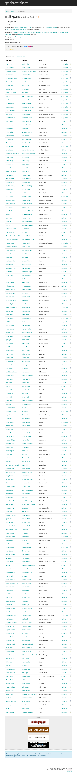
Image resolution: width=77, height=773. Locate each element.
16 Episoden (64, 103)
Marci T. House (10, 658)
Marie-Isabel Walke (27, 225)
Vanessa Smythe (10, 536)
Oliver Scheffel (26, 662)
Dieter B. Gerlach (41, 32)
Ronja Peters (25, 536)
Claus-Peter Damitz (27, 143)
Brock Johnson (10, 400)
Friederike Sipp (26, 669)
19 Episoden (64, 92)
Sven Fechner (26, 594)
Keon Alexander (10, 501)
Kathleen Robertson (11, 622)
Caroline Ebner (26, 207)
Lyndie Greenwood (11, 307)
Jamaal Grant (9, 168)
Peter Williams (10, 640)
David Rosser (9, 264)
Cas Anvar (9, 64)
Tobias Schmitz (26, 683)
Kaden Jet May (10, 533)
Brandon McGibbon (11, 246)
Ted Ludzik (9, 597)
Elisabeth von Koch (27, 572)
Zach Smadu (9, 311)
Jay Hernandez (10, 297)
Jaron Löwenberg (27, 501)
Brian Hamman (10, 626)
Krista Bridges (10, 211)
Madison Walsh (10, 200)
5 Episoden (64, 135)
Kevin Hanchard (10, 408)
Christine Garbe (26, 526)
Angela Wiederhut (27, 214)
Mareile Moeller (26, 307)
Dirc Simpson (25, 382)
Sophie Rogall (26, 243)
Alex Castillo (9, 207)
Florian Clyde (25, 604)
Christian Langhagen (24, 34)
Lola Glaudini (9, 214)
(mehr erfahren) (18, 40)
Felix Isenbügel (26, 386)
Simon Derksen (26, 178)
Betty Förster (25, 304)
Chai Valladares (10, 293)
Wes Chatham (10, 67)
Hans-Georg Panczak (28, 107)
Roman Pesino (10, 637)
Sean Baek (9, 257)
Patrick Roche (26, 75)
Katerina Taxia (10, 429)
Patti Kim (8, 225)
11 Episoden (64, 307)
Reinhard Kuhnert (27, 118)
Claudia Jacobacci (27, 203)
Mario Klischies (26, 418)
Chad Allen (9, 594)
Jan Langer (25, 365)
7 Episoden (64, 186)
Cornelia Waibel (26, 425)
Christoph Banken (27, 472)
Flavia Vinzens (26, 690)
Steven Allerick (10, 182)
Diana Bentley (10, 651)
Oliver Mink (25, 408)
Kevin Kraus (25, 229)
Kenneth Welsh (10, 375)
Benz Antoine (9, 522)
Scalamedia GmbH (51, 27)
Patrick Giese (25, 347)
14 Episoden (64, 107)
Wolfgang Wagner (27, 132)
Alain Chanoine (10, 612)
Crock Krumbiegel (27, 271)
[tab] (38, 48)
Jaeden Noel (9, 433)
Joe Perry (8, 665)
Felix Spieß (25, 257)
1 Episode (64, 121)
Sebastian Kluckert (27, 712)
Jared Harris (9, 150)
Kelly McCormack (11, 458)
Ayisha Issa (9, 519)
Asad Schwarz (26, 246)
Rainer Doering (26, 354)
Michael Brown (10, 479)
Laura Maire (25, 82)
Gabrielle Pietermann (28, 96)
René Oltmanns (26, 254)
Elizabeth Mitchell (11, 615)
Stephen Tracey (10, 186)
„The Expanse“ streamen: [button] (20, 46)
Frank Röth (25, 619)
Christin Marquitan (27, 615)
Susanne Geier (26, 569)
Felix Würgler (25, 135)
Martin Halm (25, 64)
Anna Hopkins (10, 547)
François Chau (10, 107)
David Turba (25, 343)
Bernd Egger (25, 447)
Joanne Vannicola (11, 569)
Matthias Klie (25, 85)
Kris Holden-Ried (11, 261)
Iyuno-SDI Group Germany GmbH (16, 29)
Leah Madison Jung (11, 529)
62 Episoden (64, 75)
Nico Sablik (25, 293)
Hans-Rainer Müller (27, 375)
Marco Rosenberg (27, 186)
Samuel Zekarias (26, 286)
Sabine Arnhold (26, 125)
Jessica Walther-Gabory (29, 565)
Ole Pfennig (25, 92)
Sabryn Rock (9, 576)
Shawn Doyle (9, 85)
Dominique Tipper (11, 71)
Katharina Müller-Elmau (28, 211)
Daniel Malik (9, 193)
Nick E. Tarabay (10, 110)
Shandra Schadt (26, 547)
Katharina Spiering (27, 608)
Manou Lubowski (26, 461)
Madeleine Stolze (27, 332)
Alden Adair (9, 662)
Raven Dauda (10, 562)
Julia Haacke (25, 687)
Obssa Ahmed (10, 329)
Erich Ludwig (25, 160)
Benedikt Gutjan (26, 404)
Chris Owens (9, 314)
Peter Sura (25, 540)
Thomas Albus (26, 522)
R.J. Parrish (9, 418)
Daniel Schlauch (26, 103)
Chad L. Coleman (11, 92)
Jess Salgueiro (10, 232)
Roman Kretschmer (27, 400)
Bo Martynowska (10, 361)
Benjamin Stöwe (26, 483)
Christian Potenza (11, 515)
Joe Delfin (8, 404)
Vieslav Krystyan (10, 579)
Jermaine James (10, 587)
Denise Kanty (25, 590)
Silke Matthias (26, 554)
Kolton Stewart (10, 282)
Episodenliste (21, 57)
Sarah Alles (25, 368)
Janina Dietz (25, 340)
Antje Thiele (25, 429)
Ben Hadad (25, 533)
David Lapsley (10, 508)
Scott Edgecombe (11, 300)
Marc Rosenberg (26, 640)
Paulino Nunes (10, 619)
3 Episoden (64, 153)
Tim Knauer (25, 411)
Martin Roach (9, 143)
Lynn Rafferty (9, 504)
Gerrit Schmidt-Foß (27, 644)
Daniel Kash (9, 157)
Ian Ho (7, 708)
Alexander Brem (26, 110)
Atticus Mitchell (10, 343)
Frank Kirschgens (27, 196)
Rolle (40, 60)
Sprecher (24, 60)
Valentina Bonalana (27, 221)
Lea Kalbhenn (26, 361)
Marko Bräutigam (27, 647)
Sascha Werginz (26, 329)
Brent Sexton (9, 275)
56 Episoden (64, 64)
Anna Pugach (9, 336)
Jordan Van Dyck (11, 268)
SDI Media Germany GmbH (23, 27)
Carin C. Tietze (26, 218)
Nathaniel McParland (12, 239)
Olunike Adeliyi (10, 425)
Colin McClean (10, 286)
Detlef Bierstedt (26, 275)
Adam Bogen (9, 189)
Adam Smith (9, 497)
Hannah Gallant (10, 526)
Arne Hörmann (26, 268)
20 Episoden (64, 243)
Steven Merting (26, 182)
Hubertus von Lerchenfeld (29, 655)
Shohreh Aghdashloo (12, 78)
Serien (13, 11)
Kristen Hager (10, 128)
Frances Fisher (10, 332)
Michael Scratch (10, 289)
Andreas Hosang (26, 579)
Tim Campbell (10, 178)
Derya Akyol (25, 708)
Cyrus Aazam (9, 393)
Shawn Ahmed (10, 468)
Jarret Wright (9, 447)
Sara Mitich (9, 397)
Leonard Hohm (26, 544)
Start (7, 11)
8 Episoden (64, 368)
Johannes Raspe (26, 583)
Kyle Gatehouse (10, 390)
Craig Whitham (10, 540)
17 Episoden (64, 501)
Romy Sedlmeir (26, 558)
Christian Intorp (26, 175)
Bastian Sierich (26, 311)
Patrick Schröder (26, 436)
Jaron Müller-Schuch (28, 239)
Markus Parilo (10, 680)
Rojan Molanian (10, 630)
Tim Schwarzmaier (27, 279)
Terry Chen (9, 114)
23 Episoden (64, 85)
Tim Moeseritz (26, 701)
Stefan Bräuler (26, 168)
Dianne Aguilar (10, 304)
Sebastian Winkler (27, 390)
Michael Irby (9, 694)
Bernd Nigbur (51, 32)
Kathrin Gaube (26, 486)
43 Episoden (64, 100)
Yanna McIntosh (10, 203)
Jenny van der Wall (27, 490)
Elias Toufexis (10, 436)
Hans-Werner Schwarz (29, 32)
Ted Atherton (9, 322)
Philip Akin (9, 271)
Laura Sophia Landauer (28, 504)
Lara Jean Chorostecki (12, 465)
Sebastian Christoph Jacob (29, 694)
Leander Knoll (26, 433)
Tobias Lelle (25, 451)
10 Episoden (64, 82)
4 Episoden (64, 211)
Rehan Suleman (10, 250)
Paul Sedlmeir (26, 189)
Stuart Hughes (10, 451)
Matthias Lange (17, 32)
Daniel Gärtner (26, 164)
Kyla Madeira (9, 368)
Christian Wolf (26, 676)
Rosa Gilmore (10, 318)
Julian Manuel (26, 297)
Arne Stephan (26, 493)
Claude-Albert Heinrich (28, 236)
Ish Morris (8, 698)
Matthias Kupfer (26, 139)
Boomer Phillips (10, 440)
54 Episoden (64, 67)
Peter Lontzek (26, 114)
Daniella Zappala (10, 608)
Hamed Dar (9, 604)
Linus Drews (25, 282)
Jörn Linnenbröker (27, 250)
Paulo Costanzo (10, 655)
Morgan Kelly (9, 493)
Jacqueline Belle (26, 100)
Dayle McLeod (10, 443)
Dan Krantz (9, 544)
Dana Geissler (26, 562)
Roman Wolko (26, 422)
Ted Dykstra (9, 382)
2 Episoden (64, 125)
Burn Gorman (9, 146)
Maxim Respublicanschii (13, 236)
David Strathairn (10, 118)
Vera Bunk (25, 633)
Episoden (64, 60)
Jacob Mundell (10, 350)
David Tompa (9, 676)
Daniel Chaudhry (10, 673)
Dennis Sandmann (27, 698)
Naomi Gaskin (10, 379)
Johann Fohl (25, 171)
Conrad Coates (10, 135)
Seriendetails (10, 57)
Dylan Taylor (9, 132)
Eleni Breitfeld (26, 336)
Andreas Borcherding (28, 150)
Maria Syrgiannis (10, 554)
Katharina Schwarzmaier (29, 71)
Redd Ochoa (9, 347)
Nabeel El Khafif (10, 644)
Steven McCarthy (11, 411)
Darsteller (9, 60)
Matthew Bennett (10, 472)
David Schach (26, 612)
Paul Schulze (9, 354)
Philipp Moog (25, 89)
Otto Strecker (25, 146)
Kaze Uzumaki (26, 372)
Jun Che (8, 386)
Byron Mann (9, 139)
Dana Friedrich (26, 379)
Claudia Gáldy (26, 200)
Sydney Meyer (10, 340)
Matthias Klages (26, 264)
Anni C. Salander (26, 637)
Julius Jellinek (26, 468)
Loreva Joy (9, 558)
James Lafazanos (11, 171)
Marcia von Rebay (27, 458)
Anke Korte (25, 128)
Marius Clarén (26, 350)
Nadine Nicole (10, 243)
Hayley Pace (9, 590)
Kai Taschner (25, 157)
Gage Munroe (10, 415)
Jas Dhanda (9, 490)
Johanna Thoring (26, 121)
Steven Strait (9, 75)
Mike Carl (24, 454)
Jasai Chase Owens (11, 372)
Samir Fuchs (25, 193)
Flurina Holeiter (26, 630)
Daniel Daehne (59, 32)
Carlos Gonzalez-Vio (12, 583)
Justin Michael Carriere (12, 153)
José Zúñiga (9, 196)
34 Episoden (64, 96)
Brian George (9, 160)
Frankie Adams (10, 100)
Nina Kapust (25, 658)
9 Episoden (64, 225)
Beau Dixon (9, 511)
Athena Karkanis (10, 572)
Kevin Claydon (10, 325)
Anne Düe (24, 576)
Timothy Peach (26, 551)
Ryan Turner (9, 357)
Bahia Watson (10, 633)
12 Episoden (64, 615)
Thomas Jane (10, 89)
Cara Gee (8, 96)
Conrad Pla (9, 254)
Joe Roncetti (9, 164)
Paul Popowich (10, 279)
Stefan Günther (26, 67)
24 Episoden (64, 89)
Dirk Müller (25, 300)
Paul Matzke (25, 440)
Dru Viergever (10, 705)
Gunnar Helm (25, 314)
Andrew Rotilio (10, 103)
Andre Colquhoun (11, 229)
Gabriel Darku (10, 712)
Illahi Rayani (9, 121)
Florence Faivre (10, 82)
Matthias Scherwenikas (28, 153)
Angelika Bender (26, 78)
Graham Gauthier (11, 701)
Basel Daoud (9, 175)
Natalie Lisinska (10, 486)
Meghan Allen (10, 690)
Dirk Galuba (25, 680)
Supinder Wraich (10, 669)
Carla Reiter (25, 529)
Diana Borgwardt (26, 318)
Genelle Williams (10, 687)
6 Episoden (64, 150)
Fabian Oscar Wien (27, 479)
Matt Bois (8, 483)
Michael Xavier (10, 683)
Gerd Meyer (25, 322)
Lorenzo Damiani (11, 365)
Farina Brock (25, 397)
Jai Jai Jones (9, 647)
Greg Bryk (8, 461)
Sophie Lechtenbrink (28, 443)
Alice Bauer (25, 232)
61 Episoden (64, 71)
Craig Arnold (9, 476)
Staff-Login (69, 771)
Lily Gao (8, 565)
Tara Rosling (9, 125)
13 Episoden (64, 114)
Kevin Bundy (9, 551)
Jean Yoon (9, 218)
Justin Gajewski (10, 601)
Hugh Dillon (9, 454)
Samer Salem (10, 422)
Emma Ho (8, 221)
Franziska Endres (27, 622)
